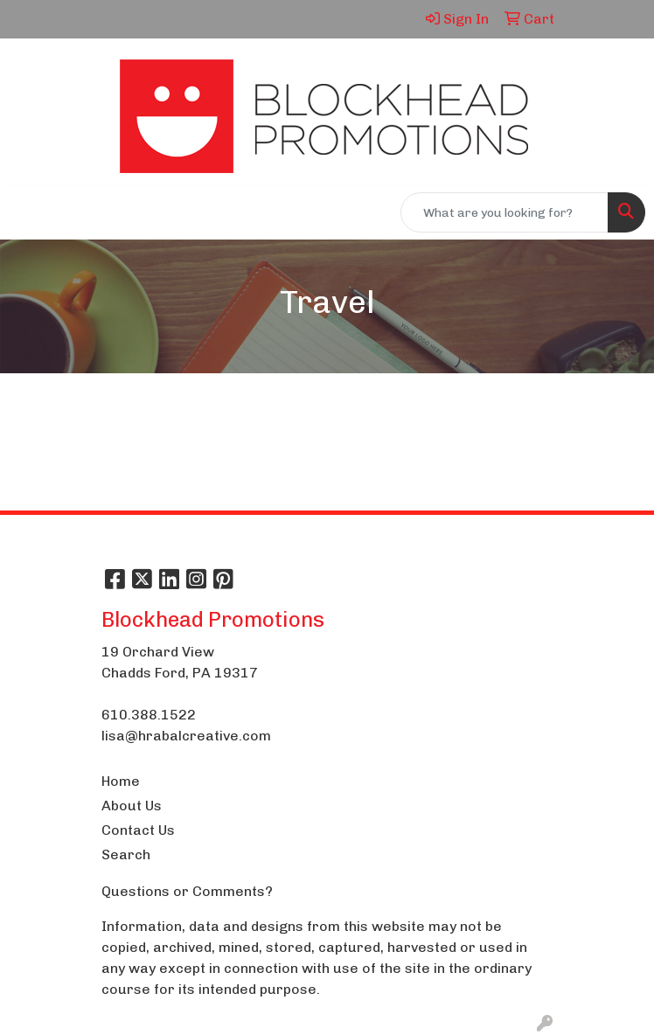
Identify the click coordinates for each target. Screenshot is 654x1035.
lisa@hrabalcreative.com (186, 735)
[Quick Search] (504, 212)
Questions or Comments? (187, 891)
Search (125, 854)
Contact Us (138, 830)
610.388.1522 (148, 714)
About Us (131, 805)
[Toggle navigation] (27, 212)
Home (120, 781)
